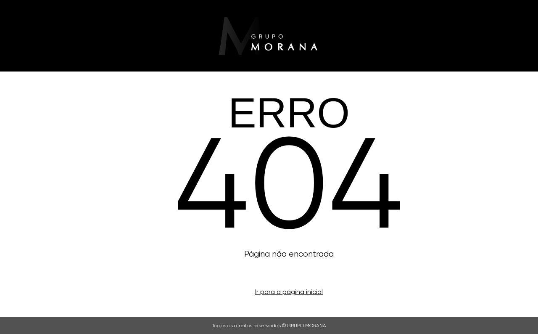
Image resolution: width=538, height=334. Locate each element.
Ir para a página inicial (289, 292)
